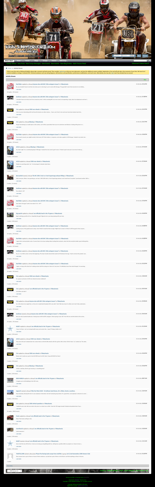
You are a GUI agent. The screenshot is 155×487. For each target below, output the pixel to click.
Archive (121, 470)
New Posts (21, 63)
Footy (17, 416)
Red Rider (19, 84)
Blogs (36, 61)
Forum (27, 61)
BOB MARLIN (20, 378)
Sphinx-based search (83, 485)
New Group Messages (33, 63)
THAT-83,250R (20, 454)
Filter (145, 79)
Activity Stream (11, 63)
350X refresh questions (36, 403)
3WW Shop (63, 61)
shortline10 (19, 428)
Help (139, 56)
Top (147, 470)
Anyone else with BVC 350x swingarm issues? (46, 84)
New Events (46, 63)
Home (18, 61)
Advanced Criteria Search (140, 63)
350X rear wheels (34, 109)
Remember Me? (118, 58)
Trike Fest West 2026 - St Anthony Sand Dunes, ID (45, 391)
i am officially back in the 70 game (43, 213)
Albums (54, 61)
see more (19, 89)
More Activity (10, 465)
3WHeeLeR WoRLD (112, 470)
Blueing (31, 122)
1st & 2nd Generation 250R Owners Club (78, 454)
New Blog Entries (66, 63)
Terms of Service (140, 470)
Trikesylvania (64, 84)
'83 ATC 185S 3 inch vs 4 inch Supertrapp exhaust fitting (48, 176)
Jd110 (17, 147)
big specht (19, 213)
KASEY (18, 326)
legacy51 (18, 391)
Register (145, 56)
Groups (45, 61)
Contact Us (103, 470)
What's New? (9, 61)
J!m (17, 109)
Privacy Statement (129, 470)
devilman (19, 97)
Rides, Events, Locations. (68, 391)
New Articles (55, 63)
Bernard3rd (19, 176)
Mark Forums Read (79, 63)
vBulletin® (77, 480)
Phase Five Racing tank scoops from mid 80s (48, 454)
